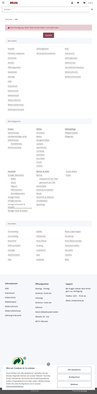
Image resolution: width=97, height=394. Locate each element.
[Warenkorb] (88, 2)
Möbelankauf (13, 95)
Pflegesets (69, 136)
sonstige (11, 250)
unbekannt (41, 250)
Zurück (48, 35)
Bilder (13, 178)
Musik (38, 193)
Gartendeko (41, 186)
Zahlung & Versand (16, 109)
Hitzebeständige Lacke (17, 136)
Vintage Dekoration (16, 175)
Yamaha (68, 255)
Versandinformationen (45, 53)
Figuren (14, 186)
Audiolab (40, 259)
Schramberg (13, 236)
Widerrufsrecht (71, 72)
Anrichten (40, 133)
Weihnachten (16, 189)
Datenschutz (70, 62)
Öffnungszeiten (14, 67)
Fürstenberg (13, 231)
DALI (10, 259)
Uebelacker (41, 236)
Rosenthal (12, 241)
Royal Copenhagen (73, 231)
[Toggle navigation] (3, 1)
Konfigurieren (74, 377)
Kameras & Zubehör (44, 189)
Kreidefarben (16, 143)
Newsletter (12, 72)
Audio (68, 175)
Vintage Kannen (14, 200)
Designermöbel (42, 140)
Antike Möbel (71, 171)
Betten (39, 136)
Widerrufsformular (73, 76)
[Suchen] (45, 9)
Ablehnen (74, 384)
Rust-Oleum (41, 241)
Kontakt (11, 48)
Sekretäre (40, 154)
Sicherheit (12, 58)
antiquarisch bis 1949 (48, 178)
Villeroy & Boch (14, 245)
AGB (66, 48)
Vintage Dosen (14, 197)
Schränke (40, 151)
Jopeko (39, 231)
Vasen (13, 182)
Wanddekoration (18, 193)
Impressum (70, 53)
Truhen (39, 165)
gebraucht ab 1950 (47, 182)
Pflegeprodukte (71, 133)
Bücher (39, 175)
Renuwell (69, 250)
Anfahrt (11, 62)
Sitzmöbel (40, 158)
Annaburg (69, 236)
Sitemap (11, 76)
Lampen (39, 143)
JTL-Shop (84, 391)
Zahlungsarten (42, 48)
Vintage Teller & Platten (18, 210)
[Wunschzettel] (78, 2)
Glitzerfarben (13, 133)
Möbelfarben (13, 140)
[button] (72, 2)
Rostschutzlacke (14, 147)
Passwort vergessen (16, 53)
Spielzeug (40, 204)
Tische (39, 162)
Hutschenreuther (72, 245)
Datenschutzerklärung (14, 386)
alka (38, 255)
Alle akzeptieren (74, 370)
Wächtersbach (14, 255)
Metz (67, 259)
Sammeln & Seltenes (45, 197)
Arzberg (39, 245)
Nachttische (41, 147)
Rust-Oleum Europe (73, 241)
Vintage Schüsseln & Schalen (16, 205)
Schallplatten (41, 200)
